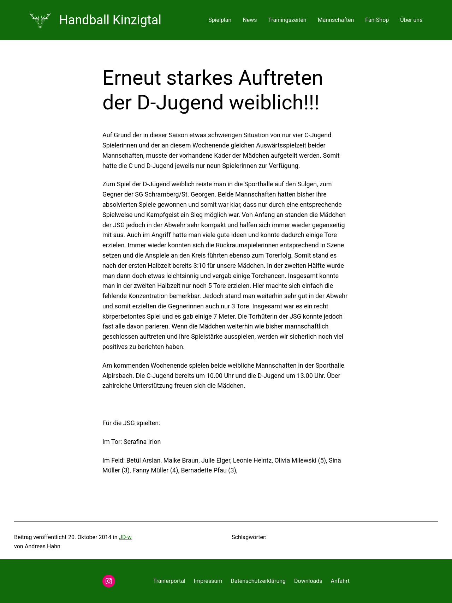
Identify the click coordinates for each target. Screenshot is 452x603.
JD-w (125, 537)
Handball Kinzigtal (110, 20)
